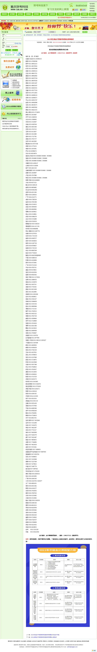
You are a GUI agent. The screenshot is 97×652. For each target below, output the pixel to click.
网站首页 (4, 14)
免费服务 (28, 14)
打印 (79, 42)
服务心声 (76, 14)
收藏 (82, 42)
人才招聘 (67, 641)
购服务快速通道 (16, 85)
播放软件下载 (15, 84)
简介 (8, 20)
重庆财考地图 (85, 641)
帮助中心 (92, 14)
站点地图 (23, 641)
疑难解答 (68, 14)
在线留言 (46, 20)
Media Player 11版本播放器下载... (10, 126)
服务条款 (79, 641)
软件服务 (36, 14)
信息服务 (84, 14)
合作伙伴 (34, 641)
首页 (35, 35)
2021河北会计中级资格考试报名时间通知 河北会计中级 (45, 634)
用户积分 (35, 20)
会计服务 (12, 14)
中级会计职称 (46, 35)
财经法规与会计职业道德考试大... (11, 128)
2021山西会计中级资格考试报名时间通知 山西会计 (44, 637)
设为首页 (92, 3)
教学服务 (39, 35)
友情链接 (29, 641)
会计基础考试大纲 (7, 123)
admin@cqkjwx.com (72, 647)
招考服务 (60, 20)
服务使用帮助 (53, 20)
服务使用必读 (15, 82)
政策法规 (52, 14)
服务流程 (18, 20)
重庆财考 (10, 641)
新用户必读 (24, 20)
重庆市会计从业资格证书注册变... (11, 121)
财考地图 (92, 10)
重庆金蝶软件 (16, 641)
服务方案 (44, 14)
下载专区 (60, 14)
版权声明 (40, 641)
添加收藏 (92, 6)
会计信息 (20, 14)
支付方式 (30, 20)
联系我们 (92, 8)
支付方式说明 (15, 87)
